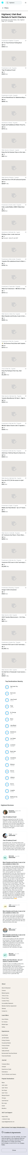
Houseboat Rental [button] (6, 1043)
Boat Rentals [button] (5, 1035)
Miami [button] (3, 1082)
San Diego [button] (4, 1090)
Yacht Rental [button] (5, 1048)
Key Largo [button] (4, 1103)
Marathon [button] (4, 1108)
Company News (6, 1064)
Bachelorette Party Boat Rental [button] (9, 1053)
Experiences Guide (6, 1069)
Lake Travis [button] (4, 1092)
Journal (4, 1060)
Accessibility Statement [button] (7, 1003)
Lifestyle (4, 1066)
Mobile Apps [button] (5, 1024)
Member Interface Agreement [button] (9, 1006)
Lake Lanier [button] (4, 1085)
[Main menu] (26, 3)
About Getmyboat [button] (6, 988)
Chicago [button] (4, 1098)
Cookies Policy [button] (5, 1000)
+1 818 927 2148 (6, 1119)
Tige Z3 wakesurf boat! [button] (10, 817)
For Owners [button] (4, 1021)
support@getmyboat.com (8, 1121)
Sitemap (4, 1008)
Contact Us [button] (4, 1011)
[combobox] (13, 2)
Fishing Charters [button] (6, 1040)
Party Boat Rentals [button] (6, 1055)
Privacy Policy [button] (5, 998)
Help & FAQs (5, 1116)
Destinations (5, 1071)
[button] (4, 20)
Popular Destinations (8, 1078)
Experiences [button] (5, 1031)
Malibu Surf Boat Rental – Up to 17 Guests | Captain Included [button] (12, 960)
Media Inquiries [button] (5, 993)
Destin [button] (3, 1105)
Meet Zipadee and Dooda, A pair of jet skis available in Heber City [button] (14, 863)
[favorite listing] (25, 40)
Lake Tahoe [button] (5, 1087)
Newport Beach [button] (5, 1095)
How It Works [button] (5, 1019)
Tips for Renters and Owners (9, 1074)
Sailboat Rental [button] (5, 1050)
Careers (4, 990)
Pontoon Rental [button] (5, 1045)
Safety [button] (3, 1027)
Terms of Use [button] (18, 1138)
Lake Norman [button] (5, 1100)
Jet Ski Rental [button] (5, 1037)
